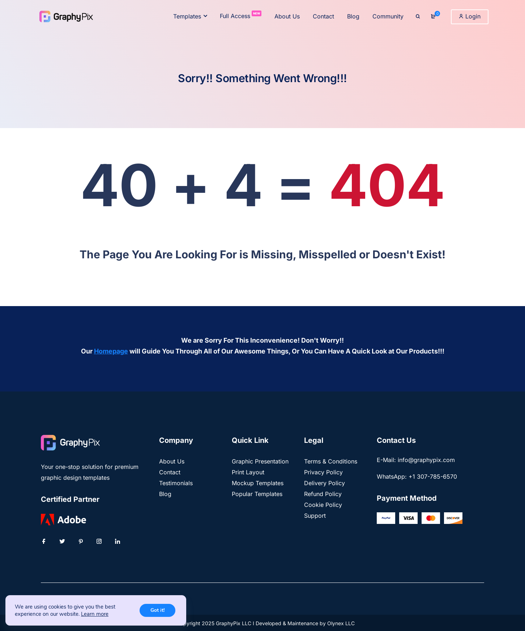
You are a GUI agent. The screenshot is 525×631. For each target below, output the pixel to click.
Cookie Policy (323, 504)
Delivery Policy (324, 483)
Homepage (111, 351)
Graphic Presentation (260, 461)
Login (470, 16)
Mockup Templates (257, 483)
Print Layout (248, 472)
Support (315, 515)
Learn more (94, 614)
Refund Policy (323, 493)
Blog (165, 493)
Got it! (157, 610)
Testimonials (176, 483)
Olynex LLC (341, 623)
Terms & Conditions (330, 461)
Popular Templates (257, 493)
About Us (171, 461)
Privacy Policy (323, 472)
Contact (169, 472)
